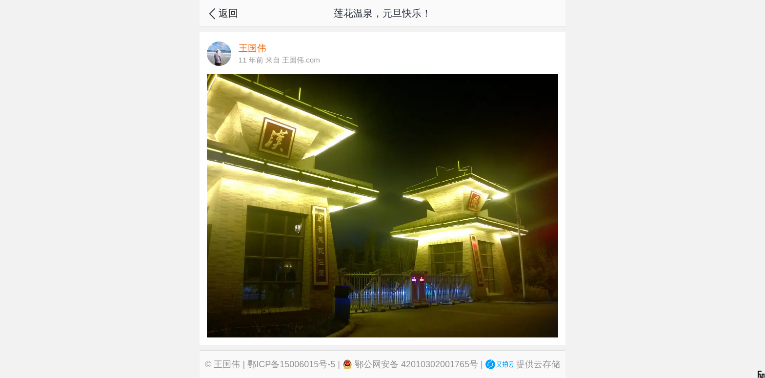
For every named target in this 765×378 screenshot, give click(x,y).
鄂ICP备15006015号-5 (291, 364)
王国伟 (227, 364)
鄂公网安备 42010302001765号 (410, 364)
